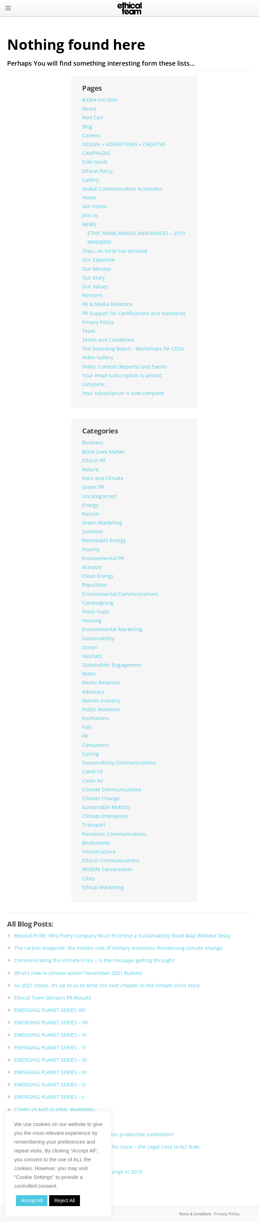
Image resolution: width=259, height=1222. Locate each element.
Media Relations (101, 682)
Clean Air (93, 780)
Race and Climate (102, 478)
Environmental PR (103, 558)
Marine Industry (101, 700)
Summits (92, 531)
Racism (90, 513)
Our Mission (96, 268)
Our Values (95, 286)
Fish (87, 727)
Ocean (89, 647)
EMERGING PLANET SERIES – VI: (51, 1034)
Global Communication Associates (122, 188)
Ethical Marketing (102, 887)
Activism (92, 567)
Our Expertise (98, 259)
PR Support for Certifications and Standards (134, 313)
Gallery (90, 179)
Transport (93, 824)
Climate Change (101, 798)
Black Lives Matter (103, 451)
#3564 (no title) (99, 99)
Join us (90, 215)
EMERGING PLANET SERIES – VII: (51, 1022)
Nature (90, 469)
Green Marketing (102, 522)
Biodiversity (96, 842)
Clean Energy (97, 576)
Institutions (95, 718)
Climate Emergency (105, 816)
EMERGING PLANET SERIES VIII (49, 1010)
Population (95, 584)
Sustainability (98, 638)
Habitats (92, 656)
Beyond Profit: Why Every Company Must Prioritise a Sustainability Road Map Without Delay (122, 935)
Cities (88, 878)
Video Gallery (97, 357)
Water (89, 673)
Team (88, 331)
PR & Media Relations (107, 304)
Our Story (93, 277)
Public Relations (101, 709)
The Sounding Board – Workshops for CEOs (133, 348)
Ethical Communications (110, 860)
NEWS (89, 224)
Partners (92, 295)
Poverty (90, 549)
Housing (92, 620)
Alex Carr (93, 117)
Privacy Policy (98, 322)
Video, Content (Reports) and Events (124, 366)
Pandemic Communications (114, 834)
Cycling (90, 753)
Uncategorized (99, 496)
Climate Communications (112, 789)
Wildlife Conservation (107, 869)
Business (92, 442)
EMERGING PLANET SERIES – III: (51, 1072)
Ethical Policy (97, 171)
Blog (87, 126)
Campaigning (98, 602)
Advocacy (93, 691)
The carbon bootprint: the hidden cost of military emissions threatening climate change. (119, 948)
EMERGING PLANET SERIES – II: (50, 1084)
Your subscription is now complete (123, 393)
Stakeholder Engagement (112, 664)
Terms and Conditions (108, 339)
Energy (90, 505)
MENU (8, 8)
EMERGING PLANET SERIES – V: (50, 1047)
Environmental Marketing (112, 629)
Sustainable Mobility (106, 807)
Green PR (93, 487)
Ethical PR (93, 460)
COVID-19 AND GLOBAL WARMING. (55, 1109)
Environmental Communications (120, 594)
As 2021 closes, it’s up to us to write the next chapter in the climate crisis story (107, 985)
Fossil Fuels (95, 611)
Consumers (95, 745)
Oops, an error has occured (114, 250)
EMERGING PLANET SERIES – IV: (51, 1059)
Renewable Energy (104, 540)
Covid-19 (92, 771)
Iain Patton (95, 206)
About (89, 108)
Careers (91, 135)
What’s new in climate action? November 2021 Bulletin (78, 973)
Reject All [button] (64, 1200)
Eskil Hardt (95, 161)
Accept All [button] (31, 1200)
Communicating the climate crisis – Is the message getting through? (94, 960)
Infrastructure (98, 851)
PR (85, 736)
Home (89, 197)
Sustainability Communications (119, 762)
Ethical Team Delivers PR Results (52, 997)
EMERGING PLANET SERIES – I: (49, 1097)
